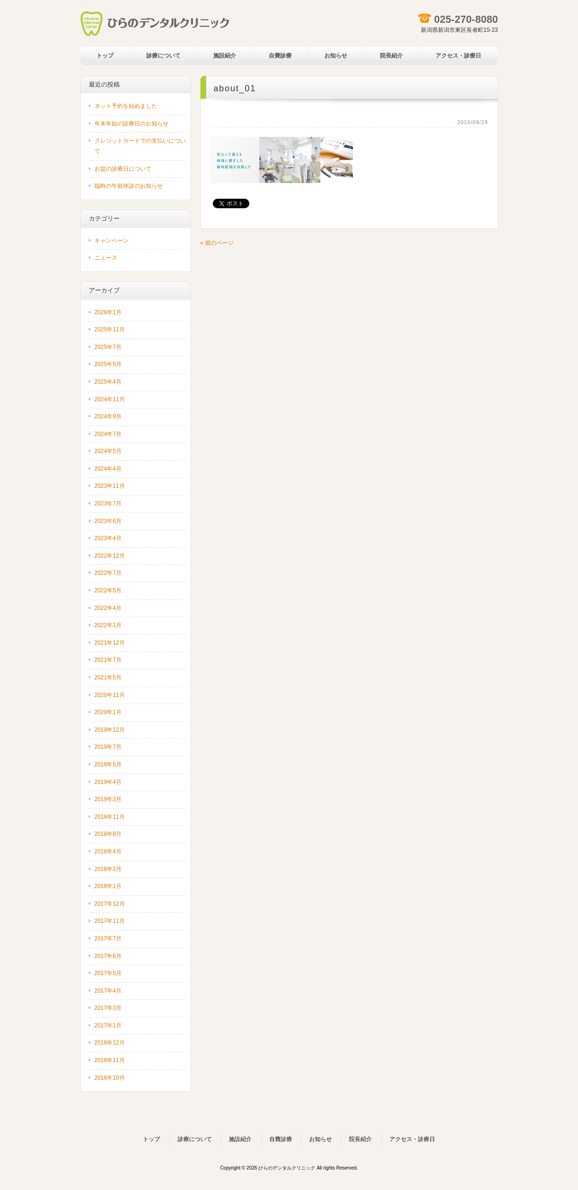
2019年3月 (108, 799)
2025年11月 (110, 329)
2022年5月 (108, 590)
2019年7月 (108, 747)
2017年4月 (108, 990)
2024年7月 (108, 434)
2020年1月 (108, 712)
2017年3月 (108, 1008)
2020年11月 (110, 695)
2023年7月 (108, 503)
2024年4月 (108, 468)
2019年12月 (110, 729)
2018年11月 (110, 816)
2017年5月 (108, 973)
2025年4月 (108, 381)
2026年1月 (108, 312)
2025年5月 (108, 364)
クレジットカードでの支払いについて (140, 146)
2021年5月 (108, 677)
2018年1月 (108, 886)
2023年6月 (108, 521)
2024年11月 (110, 399)
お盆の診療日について (123, 168)
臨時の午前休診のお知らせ (129, 186)
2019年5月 (108, 764)
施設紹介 (240, 1139)
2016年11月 (110, 1060)
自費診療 (280, 1139)
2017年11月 (110, 921)
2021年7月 (108, 660)
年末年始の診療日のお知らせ (132, 123)
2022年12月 (110, 555)
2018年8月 (108, 834)
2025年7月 (108, 347)
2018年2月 (108, 869)
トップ (151, 1139)
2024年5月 (108, 451)
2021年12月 (110, 642)
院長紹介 (360, 1139)
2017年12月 (110, 903)
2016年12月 (110, 1042)
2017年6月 (108, 956)
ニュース (106, 257)
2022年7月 (108, 573)
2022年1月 (108, 625)
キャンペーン (112, 240)
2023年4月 (108, 538)
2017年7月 (108, 938)
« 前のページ (217, 243)
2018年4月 (108, 851)
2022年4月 (108, 608)
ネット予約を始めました (126, 106)
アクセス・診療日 (412, 1139)
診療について (195, 1139)
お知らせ (320, 1139)
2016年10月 (110, 1077)
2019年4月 (108, 782)
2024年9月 (108, 416)
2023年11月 (110, 486)
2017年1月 (108, 1025)
